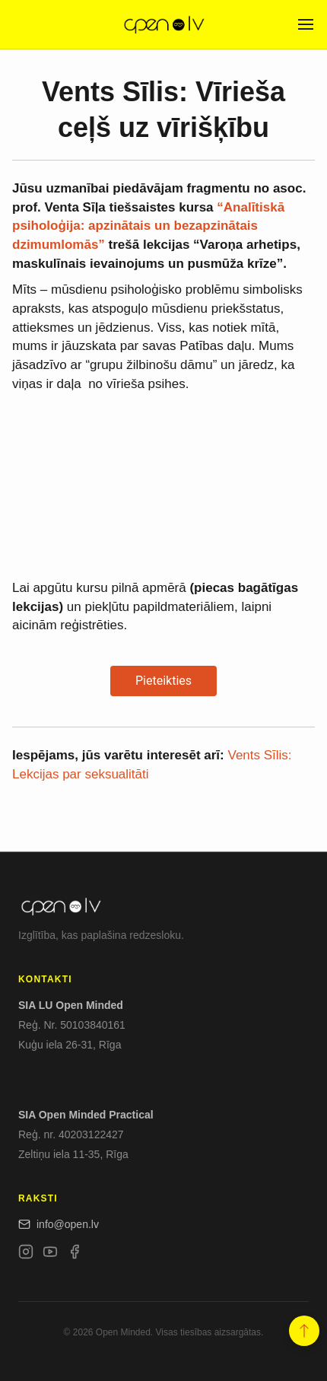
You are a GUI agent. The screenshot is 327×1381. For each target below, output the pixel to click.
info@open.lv (58, 1224)
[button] (304, 1331)
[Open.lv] (163, 24)
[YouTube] (50, 1254)
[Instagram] (25, 1254)
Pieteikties (163, 680)
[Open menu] (306, 24)
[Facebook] (74, 1254)
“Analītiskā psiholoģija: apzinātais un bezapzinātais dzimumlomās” (148, 226)
